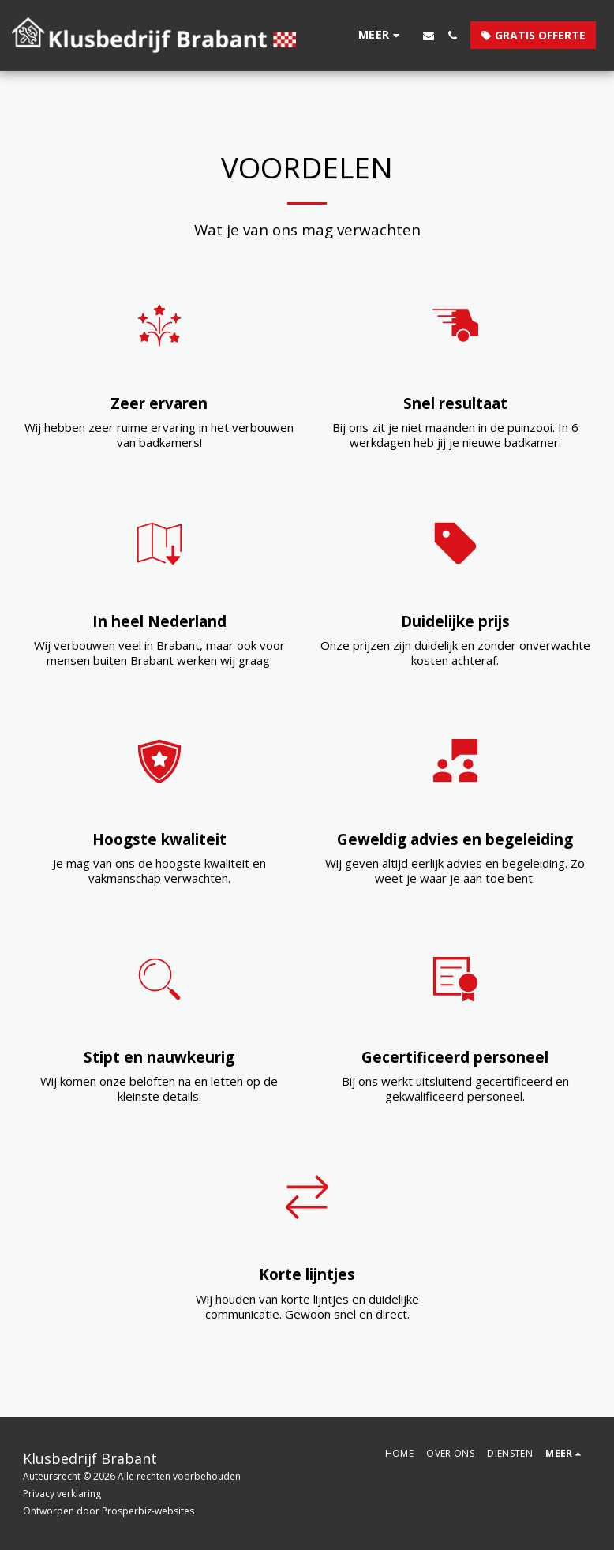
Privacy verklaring (62, 1493)
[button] (428, 35)
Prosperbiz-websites (148, 1511)
